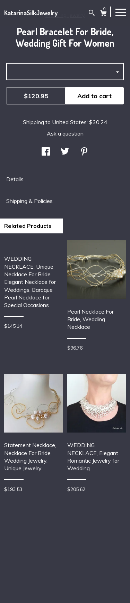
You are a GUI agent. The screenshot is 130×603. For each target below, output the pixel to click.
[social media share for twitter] (65, 152)
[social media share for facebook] (46, 152)
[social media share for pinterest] (84, 152)
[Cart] (103, 14)
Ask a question (65, 133)
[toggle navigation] (120, 12)
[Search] (92, 13)
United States (69, 122)
